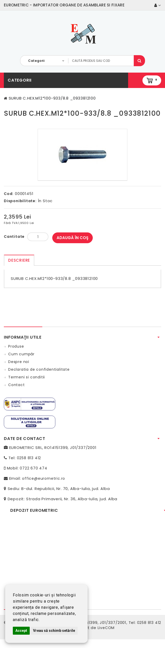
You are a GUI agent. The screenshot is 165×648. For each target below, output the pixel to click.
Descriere (19, 260)
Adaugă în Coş (72, 237)
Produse (16, 346)
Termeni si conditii (26, 377)
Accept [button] (21, 631)
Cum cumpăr (21, 354)
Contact (16, 384)
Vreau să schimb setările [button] (54, 631)
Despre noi (18, 361)
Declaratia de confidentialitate (39, 369)
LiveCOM (106, 627)
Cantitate (14, 236)
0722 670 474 (33, 468)
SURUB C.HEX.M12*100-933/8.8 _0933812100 (52, 98)
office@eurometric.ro (43, 478)
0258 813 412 (29, 457)
